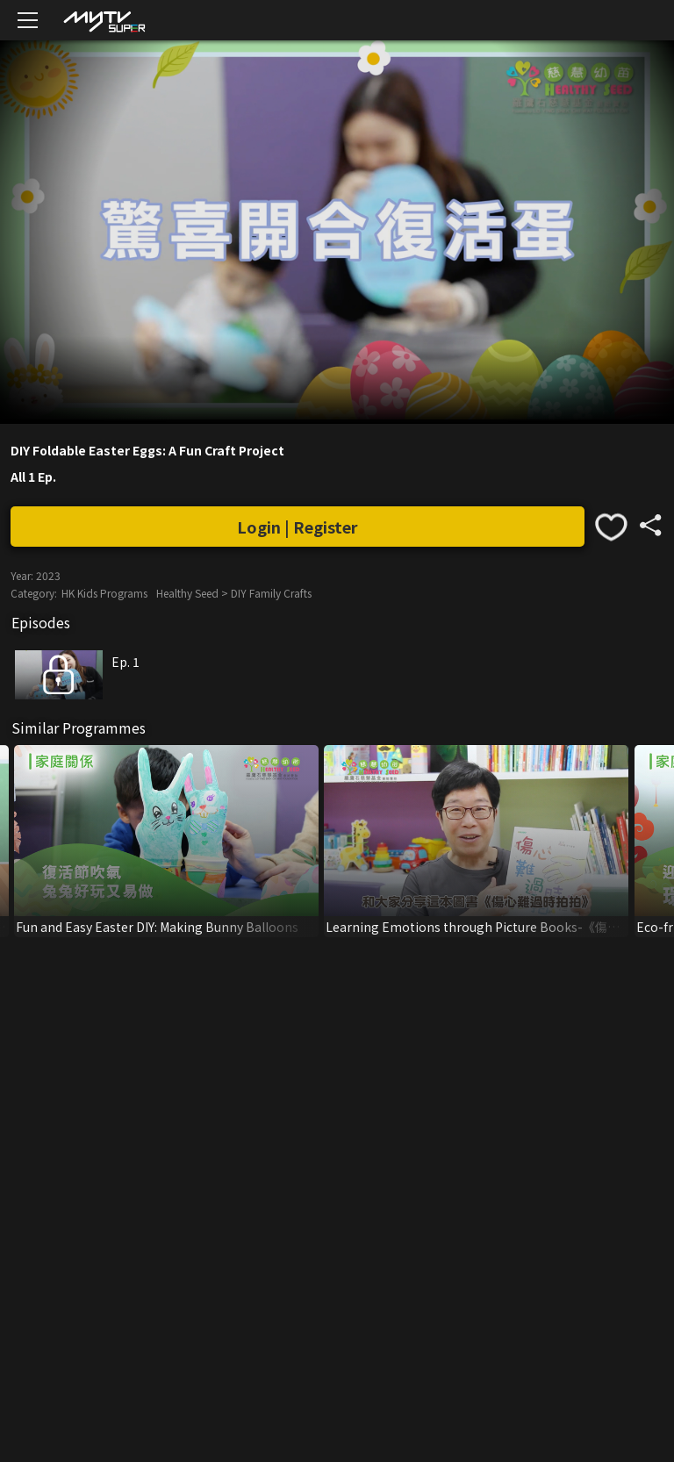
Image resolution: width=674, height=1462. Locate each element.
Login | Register (297, 526)
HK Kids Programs (104, 592)
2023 (48, 575)
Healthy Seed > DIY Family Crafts (234, 592)
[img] (103, 20)
